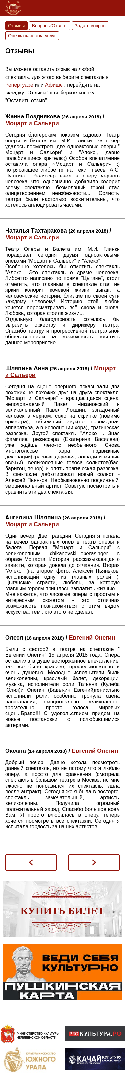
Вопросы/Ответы (50, 25)
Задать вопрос (90, 25)
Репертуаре (19, 85)
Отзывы (16, 25)
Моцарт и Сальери (32, 123)
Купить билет (63, 911)
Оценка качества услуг (32, 35)
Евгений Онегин (92, 637)
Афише (54, 85)
